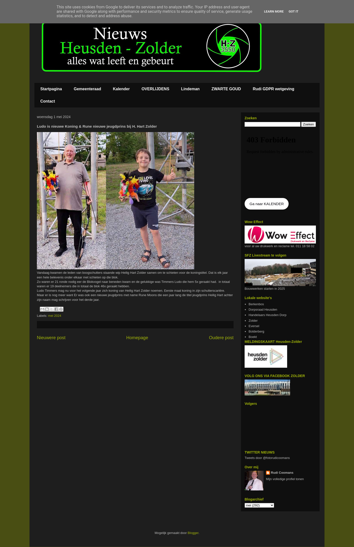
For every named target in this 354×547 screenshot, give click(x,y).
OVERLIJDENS (155, 89)
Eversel (254, 326)
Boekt (253, 337)
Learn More (274, 11)
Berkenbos (256, 304)
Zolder (253, 320)
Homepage (137, 337)
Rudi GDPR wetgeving (273, 89)
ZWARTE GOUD (226, 89)
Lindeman (190, 89)
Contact (47, 101)
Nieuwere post (51, 337)
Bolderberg (256, 331)
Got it (293, 11)
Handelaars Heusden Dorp (267, 315)
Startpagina (51, 89)
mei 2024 (54, 316)
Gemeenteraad (87, 89)
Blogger (193, 533)
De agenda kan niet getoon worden (280, 162)
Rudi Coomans (282, 472)
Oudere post (221, 337)
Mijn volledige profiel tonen (285, 479)
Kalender (121, 89)
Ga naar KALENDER (267, 204)
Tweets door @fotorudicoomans (267, 458)
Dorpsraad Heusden (263, 309)
